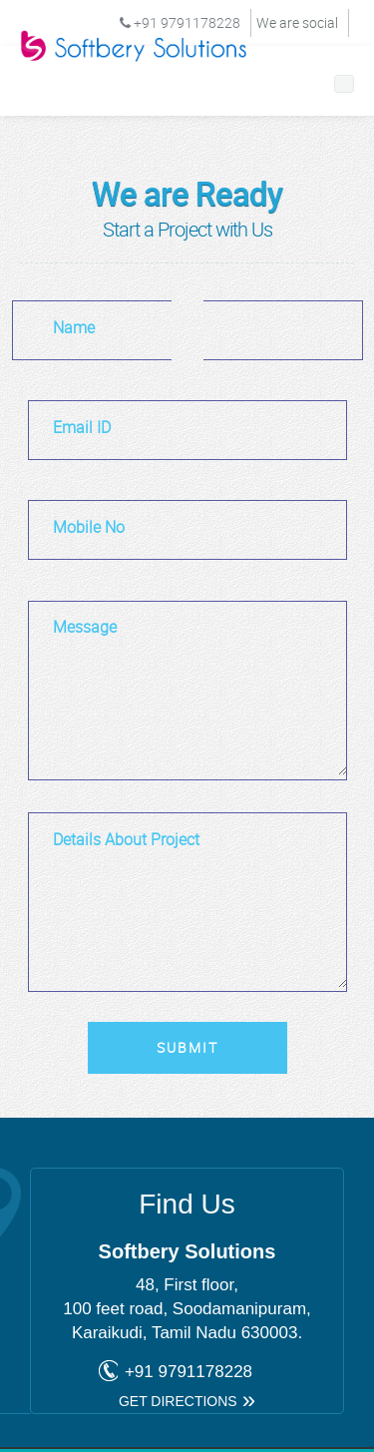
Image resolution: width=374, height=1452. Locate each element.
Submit (187, 1047)
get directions (178, 1401)
